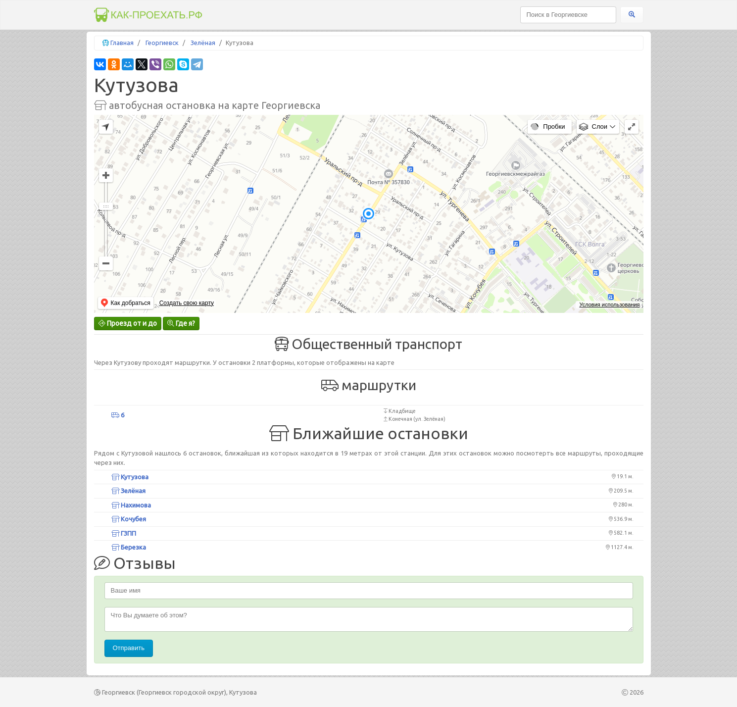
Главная (122, 42)
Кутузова (129, 476)
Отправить (129, 648)
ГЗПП (123, 533)
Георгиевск (162, 42)
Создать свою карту (186, 303)
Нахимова (131, 505)
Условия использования (609, 304)
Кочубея (128, 518)
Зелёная (203, 42)
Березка (128, 547)
